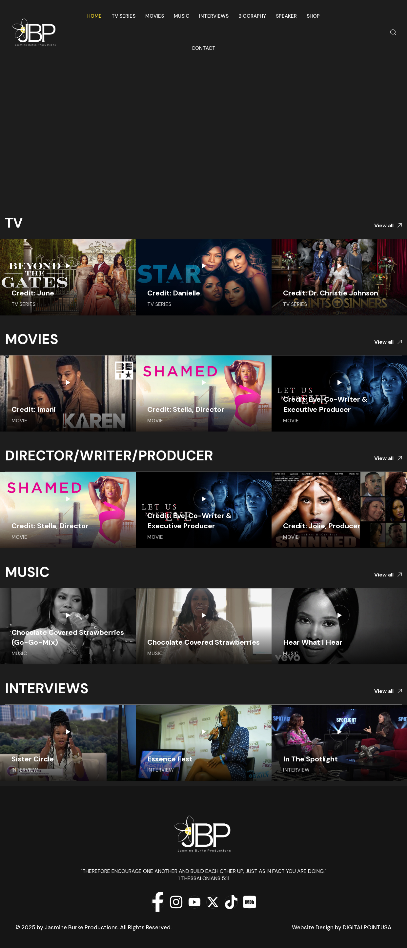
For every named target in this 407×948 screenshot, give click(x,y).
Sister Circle (32, 759)
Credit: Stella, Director (185, 409)
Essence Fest (170, 759)
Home (94, 16)
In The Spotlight (310, 759)
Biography (252, 16)
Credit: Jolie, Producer (321, 526)
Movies (154, 16)
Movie (19, 420)
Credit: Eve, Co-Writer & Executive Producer (325, 404)
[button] (388, 225)
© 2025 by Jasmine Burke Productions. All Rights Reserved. (93, 927)
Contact (203, 48)
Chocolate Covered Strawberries (203, 642)
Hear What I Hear (312, 642)
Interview (24, 770)
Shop (313, 16)
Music (181, 16)
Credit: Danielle (173, 293)
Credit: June (32, 293)
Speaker (286, 16)
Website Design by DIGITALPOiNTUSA (342, 927)
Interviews (214, 16)
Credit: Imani (33, 409)
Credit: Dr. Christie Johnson (330, 293)
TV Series (123, 16)
